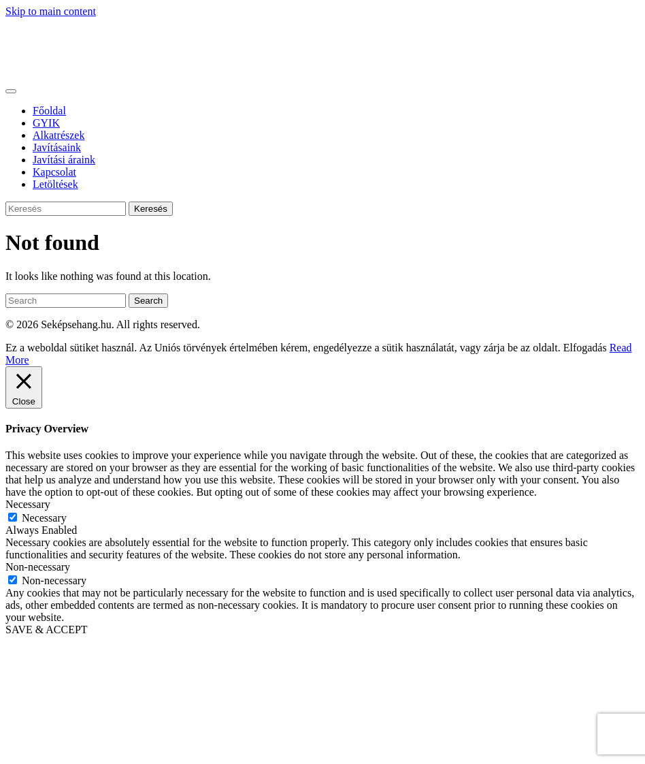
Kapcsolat (54, 172)
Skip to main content (50, 11)
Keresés (150, 209)
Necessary (44, 518)
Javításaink (57, 147)
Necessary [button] (27, 504)
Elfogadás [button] (585, 347)
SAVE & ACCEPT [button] (46, 629)
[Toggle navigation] (10, 91)
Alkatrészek (58, 135)
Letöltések (55, 184)
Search (148, 301)
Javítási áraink (64, 159)
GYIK (46, 123)
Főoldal (49, 110)
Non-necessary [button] (37, 567)
